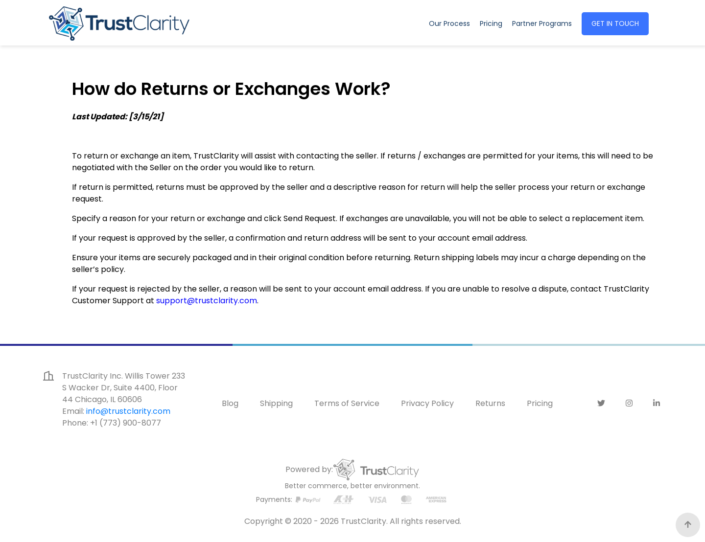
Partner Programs (544, 23)
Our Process (449, 23)
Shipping (276, 403)
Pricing (491, 23)
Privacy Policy (427, 403)
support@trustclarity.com (206, 300)
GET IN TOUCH (615, 23)
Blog (230, 403)
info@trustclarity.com (128, 411)
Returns (490, 403)
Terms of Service (346, 403)
